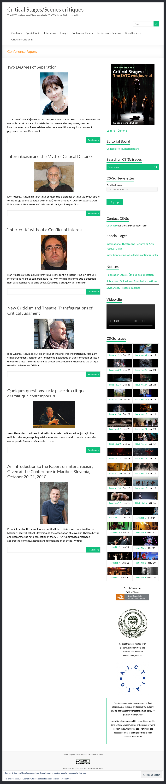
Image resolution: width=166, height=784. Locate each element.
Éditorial (122, 130)
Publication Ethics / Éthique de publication (130, 274)
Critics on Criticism (22, 39)
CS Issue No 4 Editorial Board (123, 148)
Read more (93, 140)
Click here (112, 225)
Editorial (111, 130)
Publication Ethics (63, 779)
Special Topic (33, 33)
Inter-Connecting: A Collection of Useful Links (132, 255)
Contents (16, 33)
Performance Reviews (109, 33)
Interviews (50, 33)
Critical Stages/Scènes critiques (47, 9)
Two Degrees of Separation (32, 67)
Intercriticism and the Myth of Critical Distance (50, 156)
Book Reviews (133, 33)
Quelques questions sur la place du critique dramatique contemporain (46, 393)
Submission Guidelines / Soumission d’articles (132, 281)
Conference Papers (82, 33)
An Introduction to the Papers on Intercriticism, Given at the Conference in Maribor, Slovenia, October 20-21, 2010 (50, 471)
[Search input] (130, 167)
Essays (63, 33)
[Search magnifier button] (156, 167)
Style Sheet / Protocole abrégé (123, 287)
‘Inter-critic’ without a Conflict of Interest (45, 229)
